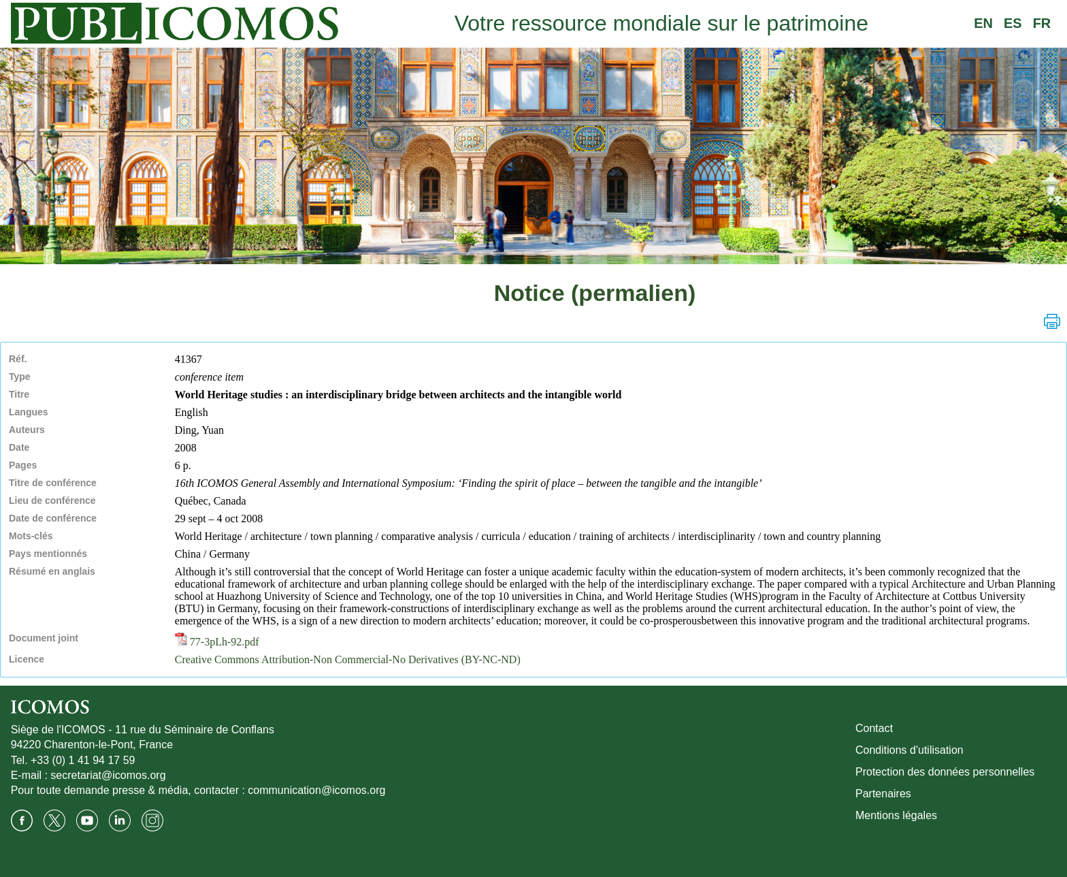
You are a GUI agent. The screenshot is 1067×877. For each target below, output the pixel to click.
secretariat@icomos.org (107, 775)
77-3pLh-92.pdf (217, 642)
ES (1013, 23)
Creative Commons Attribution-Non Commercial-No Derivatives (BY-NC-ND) (348, 659)
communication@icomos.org (316, 790)
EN (983, 23)
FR (1042, 23)
